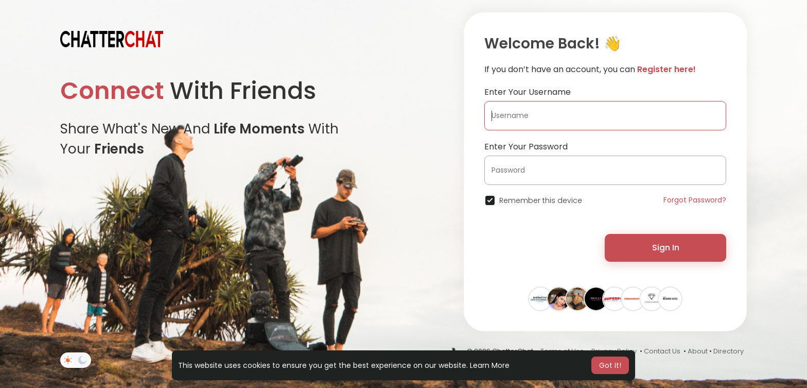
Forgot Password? (694, 200)
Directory (728, 351)
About (698, 351)
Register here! (666, 69)
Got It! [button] (610, 365)
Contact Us (662, 351)
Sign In (665, 248)
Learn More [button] (490, 365)
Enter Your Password (526, 147)
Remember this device (540, 200)
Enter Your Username (527, 92)
